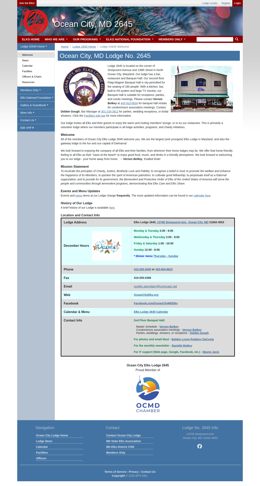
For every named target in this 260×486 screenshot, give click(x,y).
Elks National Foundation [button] (35, 97)
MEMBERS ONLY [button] (171, 39)
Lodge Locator (210, 3)
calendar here (202, 195)
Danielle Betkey (182, 345)
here (112, 207)
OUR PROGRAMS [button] (86, 39)
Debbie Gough (199, 333)
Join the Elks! (27, 3)
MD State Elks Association (123, 441)
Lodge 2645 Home (84, 46)
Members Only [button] (29, 90)
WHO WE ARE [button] (55, 39)
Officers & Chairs (32, 76)
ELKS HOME (31, 39)
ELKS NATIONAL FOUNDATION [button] (128, 39)
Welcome (27, 54)
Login (237, 3)
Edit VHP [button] (27, 127)
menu (78, 195)
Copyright (118, 475)
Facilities (27, 71)
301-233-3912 (109, 111)
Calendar (27, 65)
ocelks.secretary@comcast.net (155, 286)
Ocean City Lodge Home (52, 435)
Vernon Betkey (169, 326)
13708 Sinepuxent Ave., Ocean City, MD (183, 222)
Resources (28, 82)
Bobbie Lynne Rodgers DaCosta (193, 339)
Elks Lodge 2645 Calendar (151, 311)
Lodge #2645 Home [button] (32, 46)
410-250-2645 (142, 269)
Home (64, 46)
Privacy (134, 471)
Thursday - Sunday (165, 256)
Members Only (115, 452)
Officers (41, 458)
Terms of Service (115, 471)
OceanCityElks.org (146, 294)
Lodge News (44, 441)
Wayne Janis (211, 352)
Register (226, 3)
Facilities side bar (94, 115)
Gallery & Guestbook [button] (33, 105)
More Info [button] (26, 112)
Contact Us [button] (27, 120)
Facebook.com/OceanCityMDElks (156, 303)
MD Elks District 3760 (120, 446)
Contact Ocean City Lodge (123, 435)
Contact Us (148, 471)
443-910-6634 (129, 103)
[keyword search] (214, 39)
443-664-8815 (164, 269)
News (25, 60)
